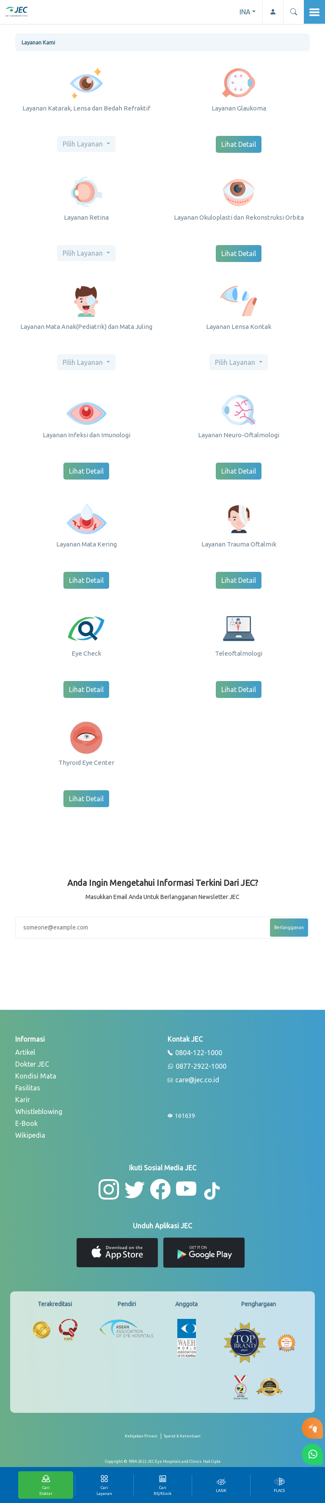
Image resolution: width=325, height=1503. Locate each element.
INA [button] (245, 12)
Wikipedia (30, 1135)
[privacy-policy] (143, 1439)
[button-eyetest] (312, 1428)
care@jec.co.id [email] (193, 1080)
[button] (293, 12)
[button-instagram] (109, 1189)
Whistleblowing (38, 1111)
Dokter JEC (32, 1064)
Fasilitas (27, 1087)
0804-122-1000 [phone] (195, 1053)
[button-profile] (272, 12)
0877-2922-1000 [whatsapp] (197, 1066)
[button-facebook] (160, 1189)
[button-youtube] (186, 1189)
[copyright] (162, 1461)
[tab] (220, 1485)
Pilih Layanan (84, 144)
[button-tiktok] (212, 1191)
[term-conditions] (182, 1439)
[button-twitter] (134, 1189)
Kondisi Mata (35, 1076)
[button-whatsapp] (312, 1454)
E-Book (26, 1123)
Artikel (25, 1052)
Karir (22, 1099)
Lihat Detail (238, 144)
